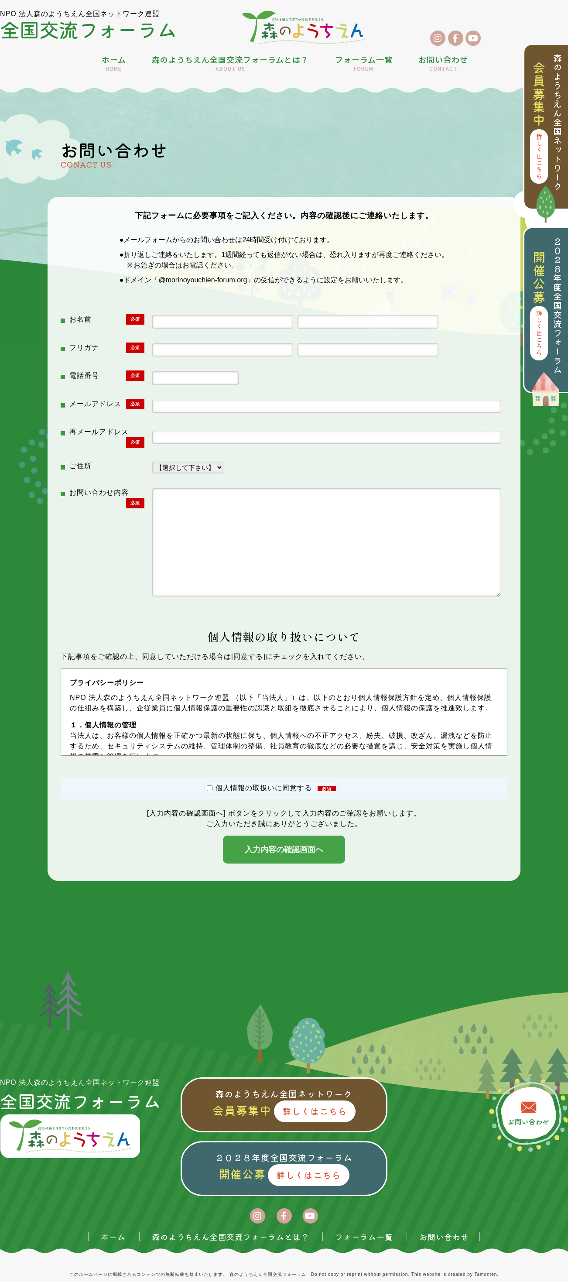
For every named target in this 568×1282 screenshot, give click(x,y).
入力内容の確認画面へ (284, 849)
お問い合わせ (443, 63)
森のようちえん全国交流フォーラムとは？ (230, 63)
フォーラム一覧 (364, 63)
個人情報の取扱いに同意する (271, 788)
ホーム (114, 63)
